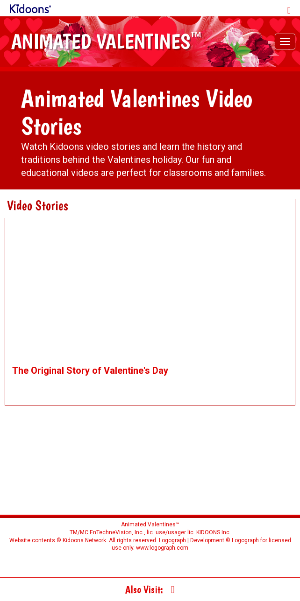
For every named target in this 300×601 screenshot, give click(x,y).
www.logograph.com (161, 548)
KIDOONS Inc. (213, 532)
